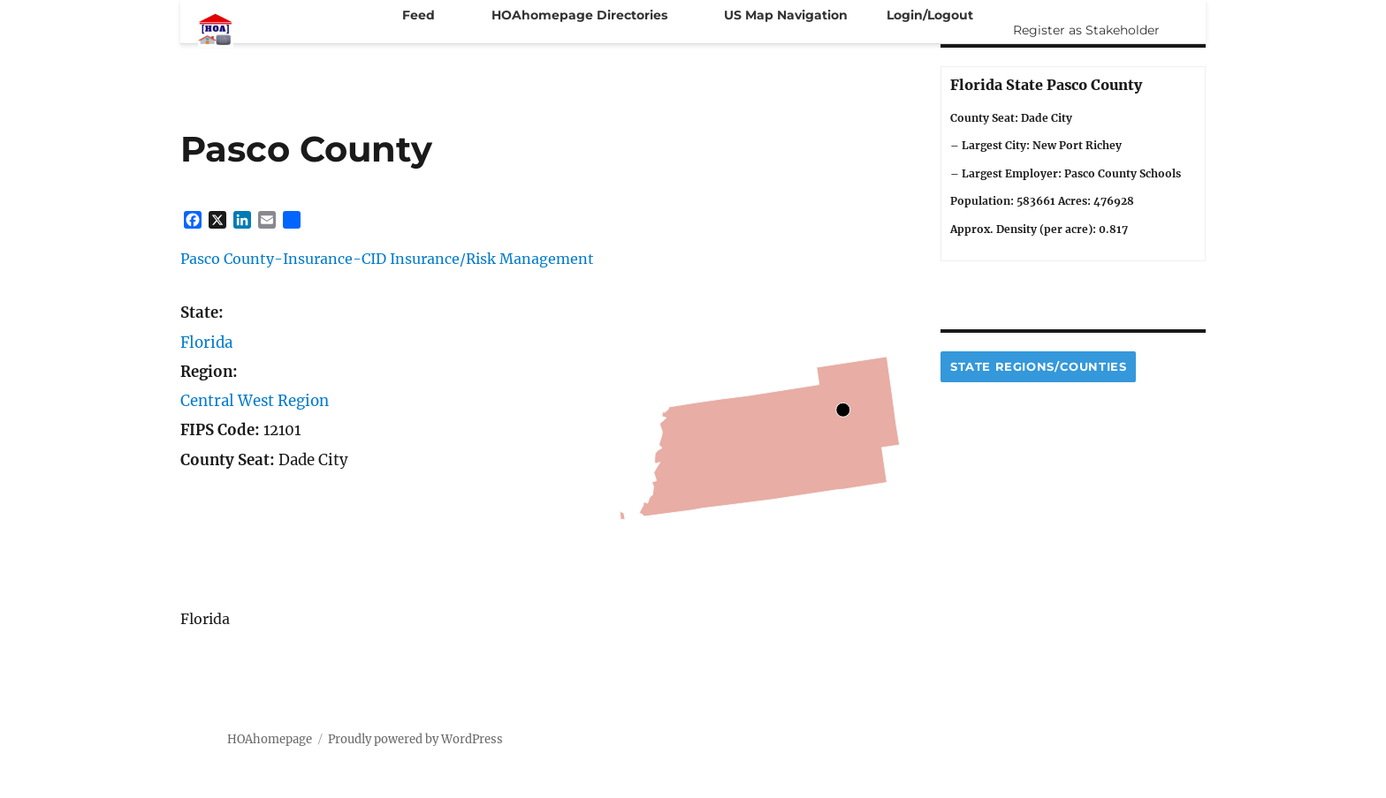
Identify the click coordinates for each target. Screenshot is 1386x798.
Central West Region (254, 400)
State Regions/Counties (1038, 366)
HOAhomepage (269, 739)
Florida (206, 342)
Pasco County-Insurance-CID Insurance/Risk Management (387, 258)
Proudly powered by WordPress (415, 739)
